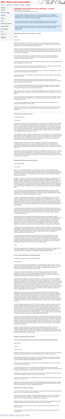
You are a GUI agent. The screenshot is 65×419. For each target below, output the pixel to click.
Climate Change (5, 12)
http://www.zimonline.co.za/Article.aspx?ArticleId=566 (27, 258)
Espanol (28, 5)
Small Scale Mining (6, 23)
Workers (3, 15)
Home (2, 5)
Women (3, 10)
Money (2, 18)
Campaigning (4, 29)
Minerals (22, 5)
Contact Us (27, 415)
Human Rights (5, 26)
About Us (6, 415)
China (2, 21)
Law (2, 31)
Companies (9, 5)
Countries (15, 5)
